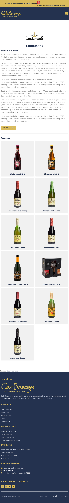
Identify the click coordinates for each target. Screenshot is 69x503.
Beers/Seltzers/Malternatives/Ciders (15, 450)
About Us (5, 412)
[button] (66, 13)
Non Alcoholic (6, 459)
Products (5, 419)
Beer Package (12, 371)
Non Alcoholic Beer (9, 456)
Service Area (6, 415)
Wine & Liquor (7, 453)
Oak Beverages (7, 409)
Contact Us (5, 422)
